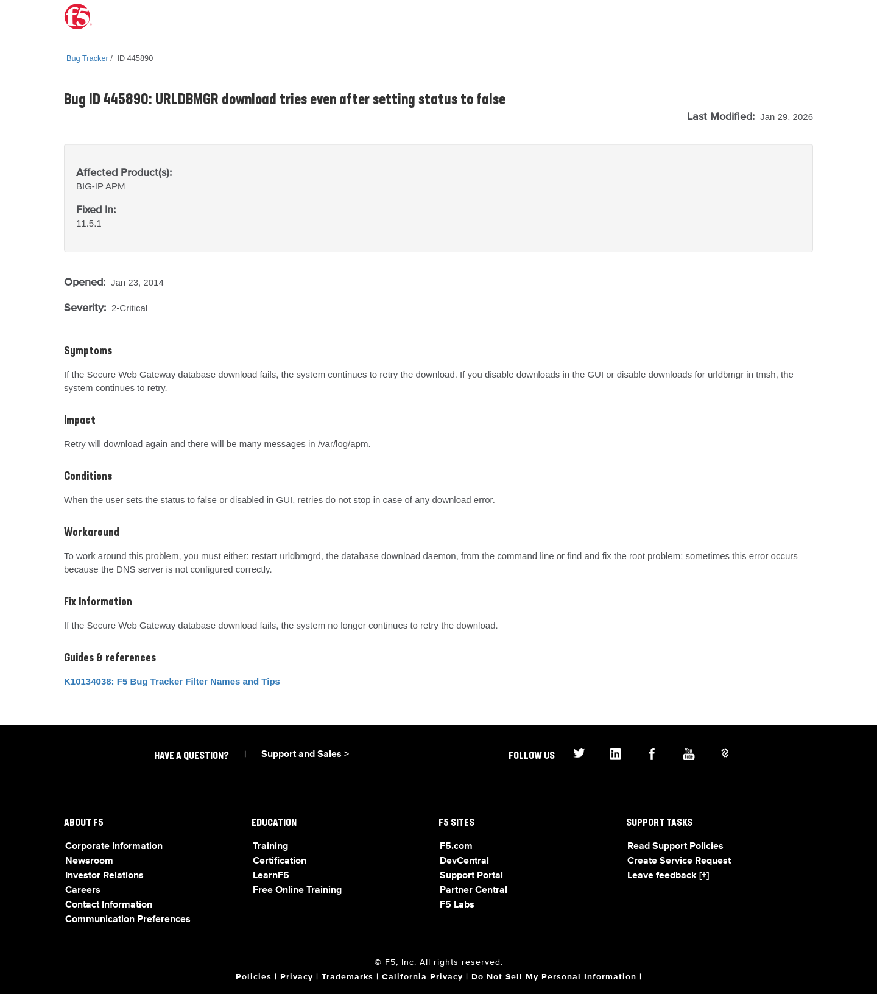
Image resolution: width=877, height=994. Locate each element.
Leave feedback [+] (668, 876)
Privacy (296, 977)
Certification (279, 861)
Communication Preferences (128, 920)
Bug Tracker (87, 58)
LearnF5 (271, 876)
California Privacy (422, 977)
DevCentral (464, 861)
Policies (254, 977)
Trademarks (347, 977)
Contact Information (108, 905)
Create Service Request (679, 861)
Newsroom (89, 861)
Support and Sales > (305, 755)
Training (270, 846)
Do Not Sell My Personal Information (553, 977)
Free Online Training (297, 890)
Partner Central (473, 890)
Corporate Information (114, 846)
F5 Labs (457, 905)
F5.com (456, 846)
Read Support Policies (675, 846)
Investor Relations (104, 876)
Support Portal (471, 876)
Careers (82, 890)
